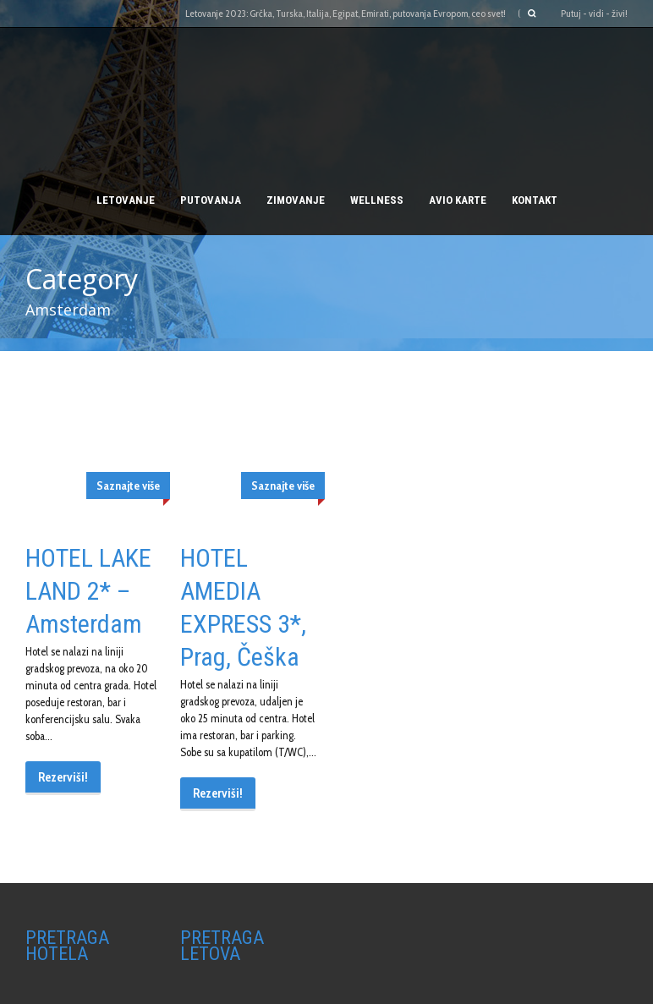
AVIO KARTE (457, 200)
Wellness (376, 200)
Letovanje (125, 200)
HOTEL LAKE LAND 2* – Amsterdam (88, 591)
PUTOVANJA (210, 200)
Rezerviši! (63, 777)
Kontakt (534, 200)
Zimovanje (295, 200)
